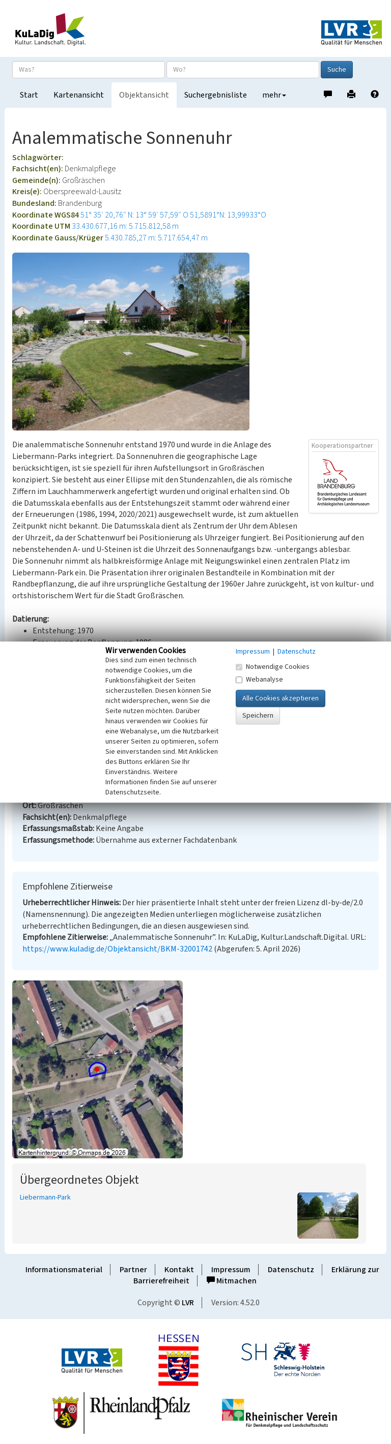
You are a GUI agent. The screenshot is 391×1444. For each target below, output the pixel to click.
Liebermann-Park (45, 1197)
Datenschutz (291, 1269)
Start (29, 95)
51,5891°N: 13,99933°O (228, 215)
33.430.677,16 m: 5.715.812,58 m (125, 226)
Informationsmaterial (63, 1269)
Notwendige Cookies (273, 667)
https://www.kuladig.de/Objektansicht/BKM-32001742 (117, 949)
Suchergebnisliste (215, 95)
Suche (336, 70)
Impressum (230, 1269)
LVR (188, 1302)
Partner (133, 1269)
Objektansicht (144, 95)
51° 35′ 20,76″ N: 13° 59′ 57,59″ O (134, 215)
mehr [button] (274, 95)
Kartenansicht (78, 95)
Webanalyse (259, 679)
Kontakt (179, 1269)
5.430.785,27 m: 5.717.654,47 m (156, 237)
